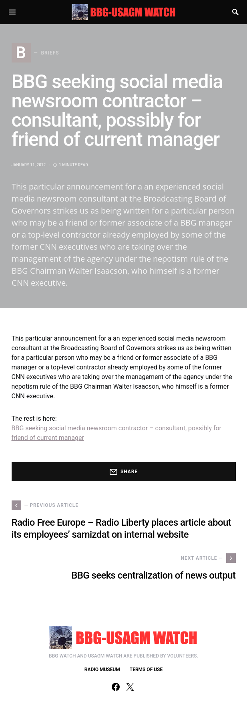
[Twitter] (130, 687)
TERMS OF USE (146, 669)
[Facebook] (116, 687)
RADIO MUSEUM (102, 669)
